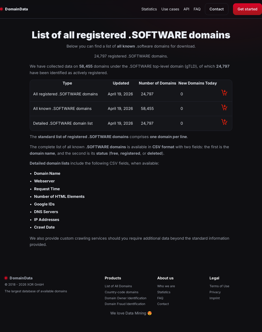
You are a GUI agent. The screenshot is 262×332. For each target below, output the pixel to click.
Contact (217, 9)
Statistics (149, 9)
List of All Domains (118, 286)
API (186, 9)
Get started (247, 9)
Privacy (215, 292)
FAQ (197, 9)
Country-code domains (121, 292)
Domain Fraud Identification (125, 304)
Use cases (170, 9)
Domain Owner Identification (125, 298)
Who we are (166, 286)
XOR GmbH (35, 284)
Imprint (215, 298)
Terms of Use (219, 286)
